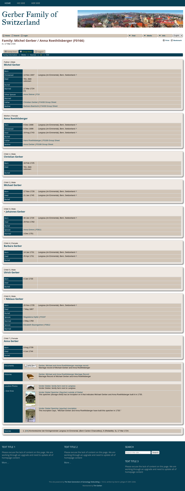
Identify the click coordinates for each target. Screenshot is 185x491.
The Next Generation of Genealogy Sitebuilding (82, 482)
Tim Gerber (98, 485)
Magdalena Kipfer (31, 317)
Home (8, 3)
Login (25, 35)
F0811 (38, 230)
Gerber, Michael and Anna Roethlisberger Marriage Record (64, 374)
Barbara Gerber (13, 246)
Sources (33, 55)
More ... (5, 462)
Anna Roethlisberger (16, 118)
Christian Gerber (30, 102)
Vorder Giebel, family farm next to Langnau (57, 386)
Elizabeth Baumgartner (33, 325)
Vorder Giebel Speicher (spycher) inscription (58, 408)
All (41, 55)
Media (149, 35)
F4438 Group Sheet (47, 102)
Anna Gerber (29, 144)
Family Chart (11, 51)
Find (133, 35)
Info (163, 35)
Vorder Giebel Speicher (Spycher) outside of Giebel (61, 392)
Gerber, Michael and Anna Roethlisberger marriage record (63, 365)
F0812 (47, 325)
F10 (38, 94)
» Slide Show (9, 391)
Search (16, 35)
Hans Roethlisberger (32, 140)
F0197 (43, 317)
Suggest (39, 51)
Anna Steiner (29, 94)
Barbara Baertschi (31, 106)
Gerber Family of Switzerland (29, 18)
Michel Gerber (12, 64)
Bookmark (177, 40)
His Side (21, 3)
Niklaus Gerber (14, 299)
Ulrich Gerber (11, 272)
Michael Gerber (13, 185)
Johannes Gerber (15, 211)
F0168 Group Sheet (51, 140)
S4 (27, 431)
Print (167, 40)
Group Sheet (26, 51)
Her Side (35, 3)
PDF (47, 55)
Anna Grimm (28, 230)
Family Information (10, 55)
